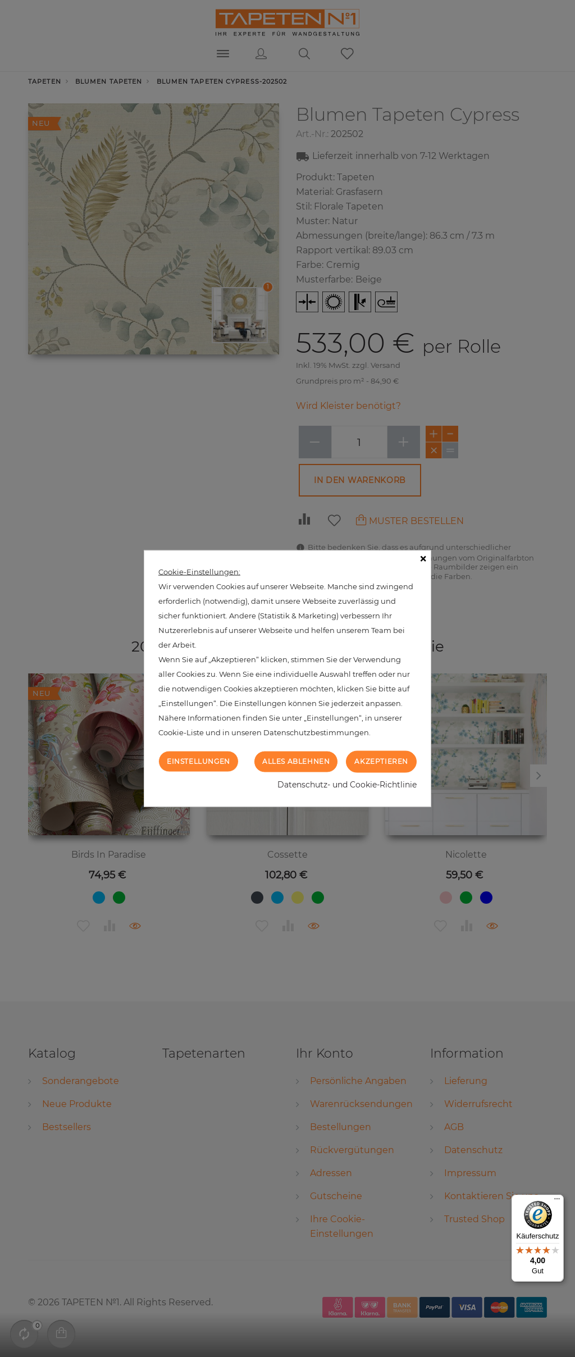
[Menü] (557, 1201)
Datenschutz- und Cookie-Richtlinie (347, 784)
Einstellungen (198, 761)
